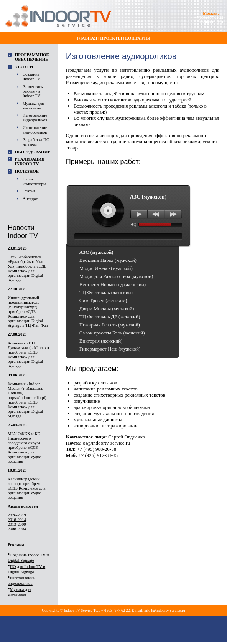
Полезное (27, 171)
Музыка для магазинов (33, 105)
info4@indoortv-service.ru (164, 610)
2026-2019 (17, 515)
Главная (87, 38)
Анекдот (30, 198)
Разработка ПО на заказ (36, 141)
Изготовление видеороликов (35, 117)
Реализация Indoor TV (30, 161)
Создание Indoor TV (32, 76)
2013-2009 (17, 524)
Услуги (24, 67)
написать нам (211, 22)
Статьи (29, 191)
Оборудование (33, 151)
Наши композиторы (34, 181)
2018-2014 (17, 519)
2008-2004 (17, 528)
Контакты (137, 38)
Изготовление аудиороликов (35, 129)
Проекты (111, 38)
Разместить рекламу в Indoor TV (33, 91)
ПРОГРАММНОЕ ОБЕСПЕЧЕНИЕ (32, 56)
